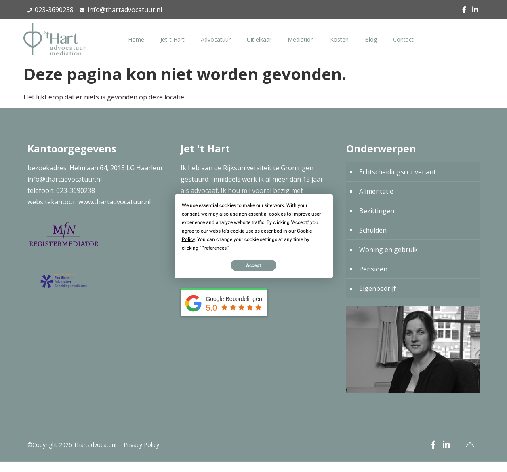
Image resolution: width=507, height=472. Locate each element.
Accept (253, 265)
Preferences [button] (214, 247)
